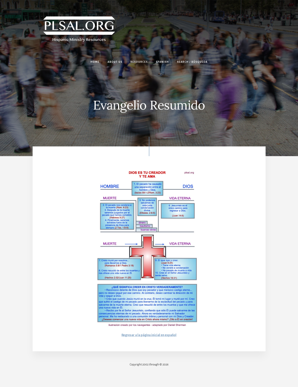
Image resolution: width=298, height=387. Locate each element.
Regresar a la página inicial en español (149, 335)
